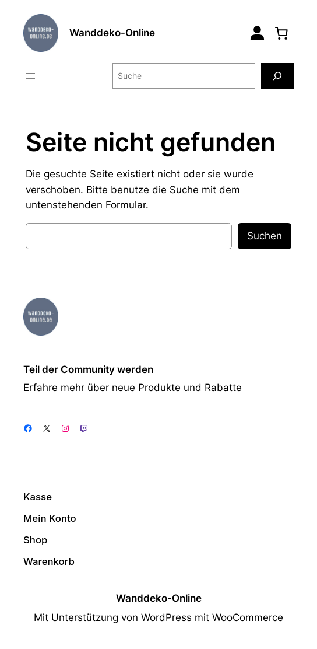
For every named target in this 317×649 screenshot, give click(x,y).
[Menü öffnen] (30, 76)
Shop (35, 540)
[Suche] (277, 75)
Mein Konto (49, 518)
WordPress (166, 617)
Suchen (264, 236)
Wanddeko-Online (112, 33)
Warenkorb (49, 561)
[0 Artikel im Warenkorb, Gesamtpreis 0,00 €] (281, 32)
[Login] (257, 33)
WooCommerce (247, 617)
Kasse (37, 497)
